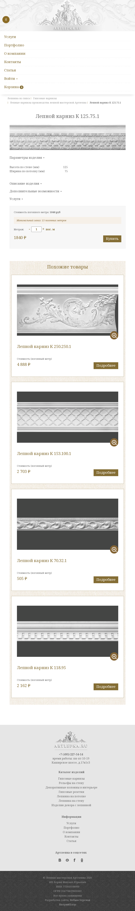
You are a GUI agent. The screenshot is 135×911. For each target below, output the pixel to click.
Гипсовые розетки (71, 792)
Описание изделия (26, 183)
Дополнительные (36, 191)
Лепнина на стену (71, 801)
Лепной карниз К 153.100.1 (44, 453)
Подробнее (105, 365)
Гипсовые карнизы (71, 778)
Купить (112, 238)
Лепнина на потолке (71, 796)
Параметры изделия (27, 157)
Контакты (12, 61)
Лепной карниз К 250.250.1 (44, 346)
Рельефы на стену (71, 783)
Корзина (11, 87)
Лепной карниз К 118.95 (41, 667)
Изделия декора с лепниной (71, 805)
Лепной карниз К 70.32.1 (42, 560)
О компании (14, 53)
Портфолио (14, 45)
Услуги (10, 36)
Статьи (10, 70)
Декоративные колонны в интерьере (71, 787)
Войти (11, 78)
